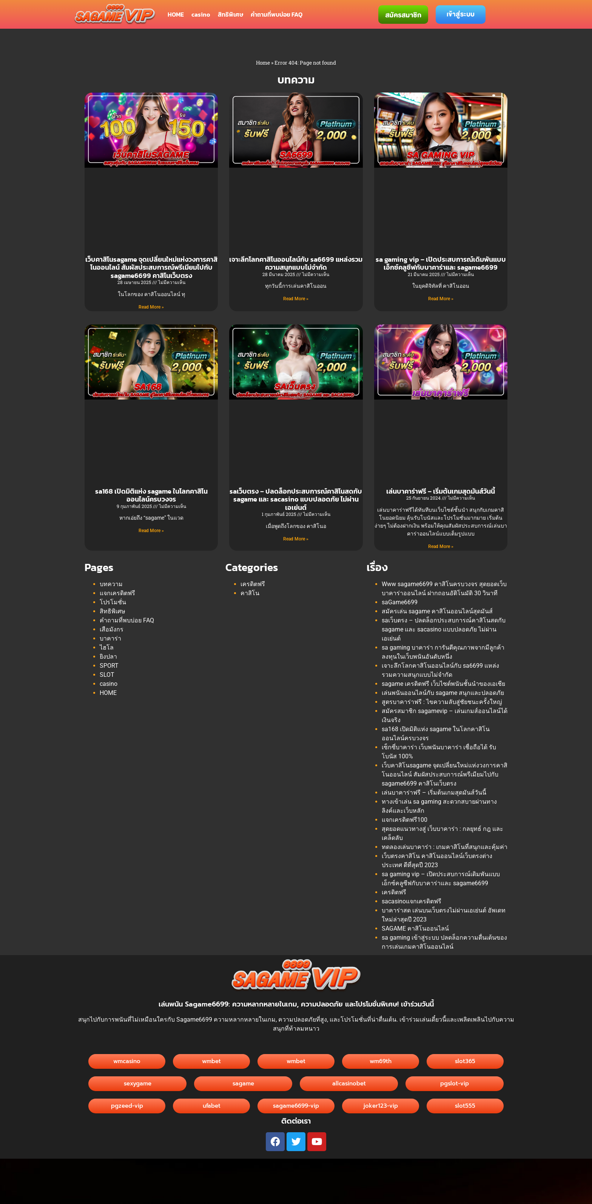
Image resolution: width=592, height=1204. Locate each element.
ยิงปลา (108, 656)
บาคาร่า (110, 638)
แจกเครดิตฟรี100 (404, 819)
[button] (349, 1083)
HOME (176, 14)
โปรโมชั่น (113, 602)
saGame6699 (400, 602)
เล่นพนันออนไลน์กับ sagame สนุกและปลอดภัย (443, 692)
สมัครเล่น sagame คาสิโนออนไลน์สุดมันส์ (437, 611)
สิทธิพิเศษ (230, 14)
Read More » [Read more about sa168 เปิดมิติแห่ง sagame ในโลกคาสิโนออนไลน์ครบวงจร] (151, 530)
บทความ (111, 584)
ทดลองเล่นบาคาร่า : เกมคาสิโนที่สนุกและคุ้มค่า (444, 847)
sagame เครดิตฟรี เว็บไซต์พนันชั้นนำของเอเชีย (443, 683)
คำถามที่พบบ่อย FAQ (276, 14)
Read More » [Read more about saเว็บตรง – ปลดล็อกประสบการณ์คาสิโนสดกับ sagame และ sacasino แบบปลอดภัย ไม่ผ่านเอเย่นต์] (295, 539)
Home (263, 62)
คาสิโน (249, 593)
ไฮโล (107, 647)
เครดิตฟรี (252, 584)
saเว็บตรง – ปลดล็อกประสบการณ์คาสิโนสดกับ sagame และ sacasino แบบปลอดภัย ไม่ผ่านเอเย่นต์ (296, 499)
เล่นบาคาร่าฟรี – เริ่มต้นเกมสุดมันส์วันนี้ (440, 491)
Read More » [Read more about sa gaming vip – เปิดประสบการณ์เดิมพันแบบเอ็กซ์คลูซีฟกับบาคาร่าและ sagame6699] (440, 298)
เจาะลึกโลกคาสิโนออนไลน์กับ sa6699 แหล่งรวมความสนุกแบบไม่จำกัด (295, 263)
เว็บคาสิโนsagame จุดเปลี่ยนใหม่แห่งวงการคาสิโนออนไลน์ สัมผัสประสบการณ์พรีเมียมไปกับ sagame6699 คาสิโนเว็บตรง (151, 267)
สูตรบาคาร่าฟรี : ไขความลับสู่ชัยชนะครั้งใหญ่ (442, 701)
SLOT (107, 674)
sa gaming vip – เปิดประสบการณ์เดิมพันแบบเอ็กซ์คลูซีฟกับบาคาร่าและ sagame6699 (441, 263)
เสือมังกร (111, 629)
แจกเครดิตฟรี (117, 593)
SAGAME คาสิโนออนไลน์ (415, 928)
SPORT (109, 665)
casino (200, 14)
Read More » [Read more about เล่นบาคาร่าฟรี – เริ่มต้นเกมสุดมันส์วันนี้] (440, 546)
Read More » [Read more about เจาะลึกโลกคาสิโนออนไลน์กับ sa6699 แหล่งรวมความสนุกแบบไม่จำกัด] (295, 298)
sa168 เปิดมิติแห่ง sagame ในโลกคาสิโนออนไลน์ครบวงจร (151, 495)
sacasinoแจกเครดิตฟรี (411, 901)
